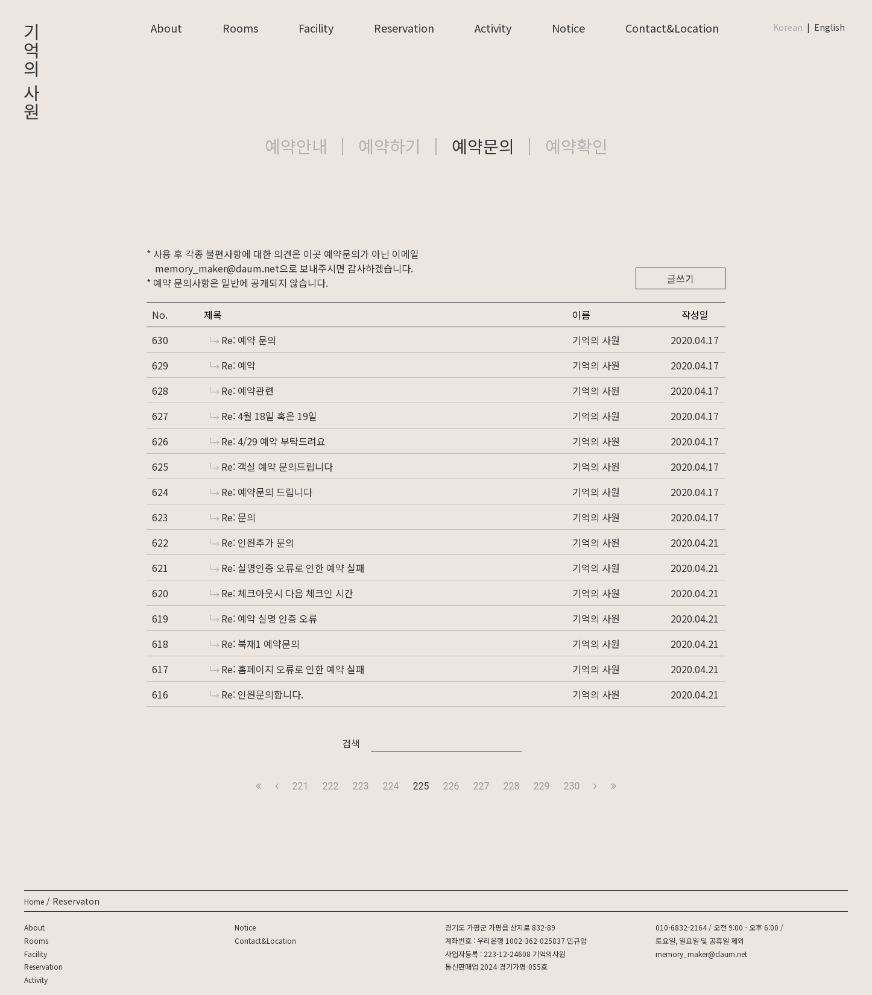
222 (331, 786)
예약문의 (483, 146)
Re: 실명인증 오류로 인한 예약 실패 (287, 567)
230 (571, 786)
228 (511, 786)
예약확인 (576, 146)
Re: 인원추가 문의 (252, 542)
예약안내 (296, 146)
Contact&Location (672, 28)
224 (391, 786)
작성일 (695, 314)
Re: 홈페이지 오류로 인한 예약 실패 (287, 669)
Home (34, 901)
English (829, 27)
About (166, 28)
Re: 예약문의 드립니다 (261, 491)
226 (451, 786)
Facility (316, 28)
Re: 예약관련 (242, 390)
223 (361, 786)
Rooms (240, 28)
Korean (788, 27)
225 (421, 786)
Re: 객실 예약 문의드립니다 (271, 466)
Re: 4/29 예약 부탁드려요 (268, 441)
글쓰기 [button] (680, 278)
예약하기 (389, 146)
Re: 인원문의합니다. (256, 694)
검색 (351, 743)
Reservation (404, 28)
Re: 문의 (233, 517)
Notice (568, 28)
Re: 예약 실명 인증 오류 (263, 618)
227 (481, 786)
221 (300, 786)
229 (541, 786)
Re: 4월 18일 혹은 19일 (263, 415)
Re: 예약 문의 (243, 340)
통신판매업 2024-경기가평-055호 (496, 966)
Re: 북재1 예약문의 (255, 643)
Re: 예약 (233, 365)
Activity (493, 28)
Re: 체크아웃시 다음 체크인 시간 (281, 593)
